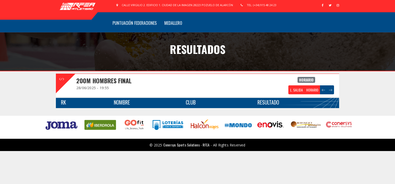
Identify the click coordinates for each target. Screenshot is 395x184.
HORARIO (312, 90)
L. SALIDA (296, 90)
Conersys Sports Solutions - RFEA (186, 144)
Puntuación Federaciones (135, 23)
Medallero (173, 23)
